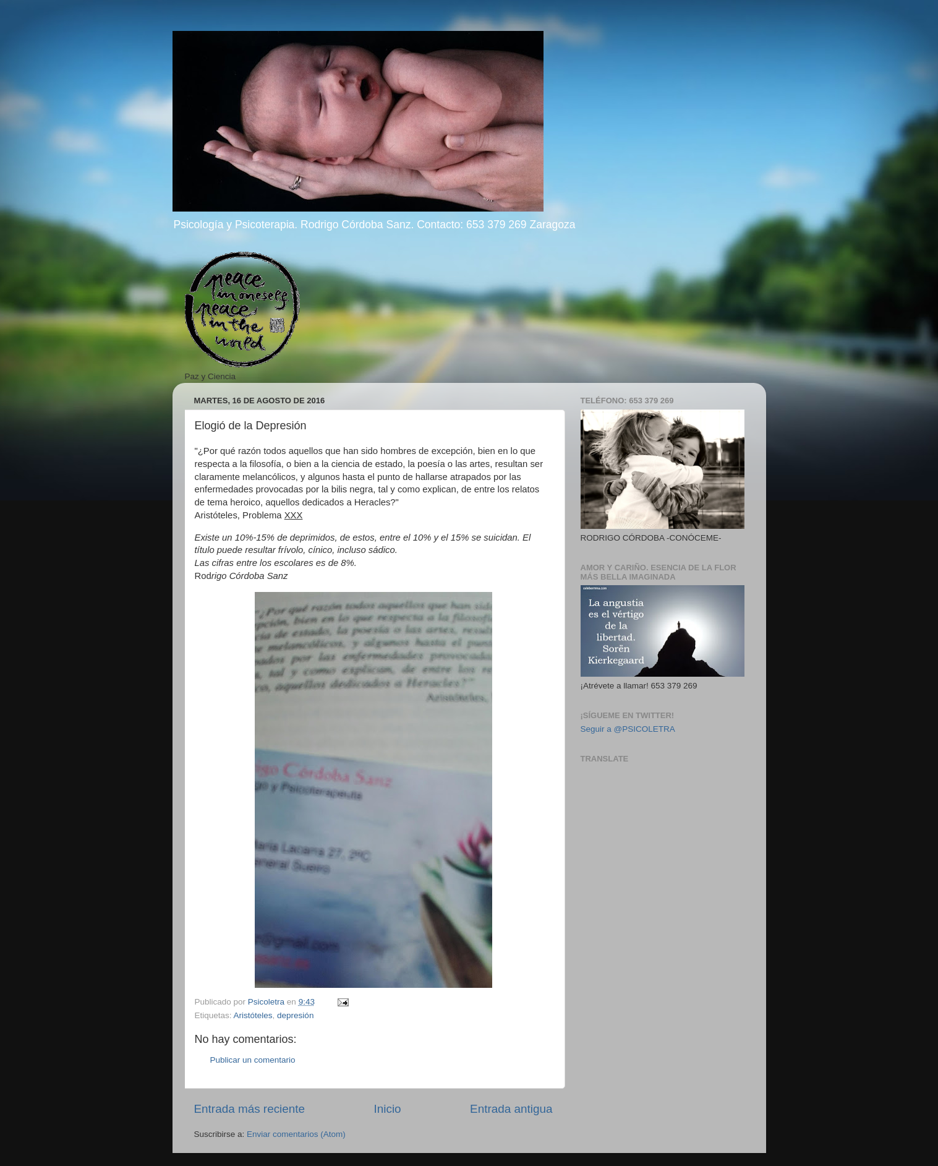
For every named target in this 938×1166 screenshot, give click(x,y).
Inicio (387, 1108)
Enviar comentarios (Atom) (296, 1134)
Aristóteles (253, 1015)
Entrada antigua (511, 1108)
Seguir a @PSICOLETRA (628, 729)
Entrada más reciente (249, 1108)
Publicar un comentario (253, 1060)
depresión (295, 1015)
